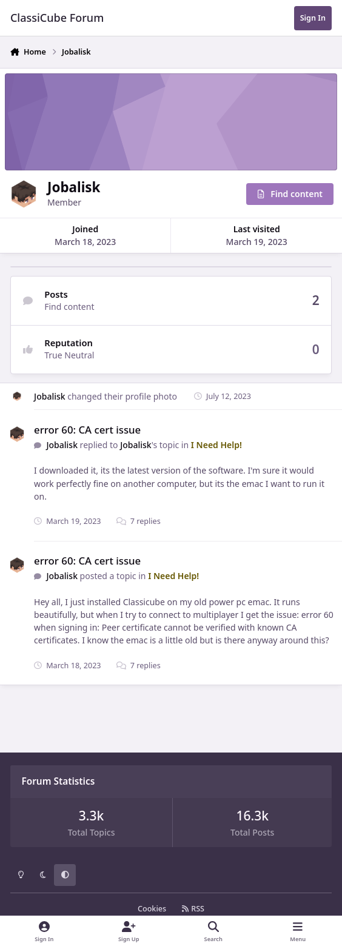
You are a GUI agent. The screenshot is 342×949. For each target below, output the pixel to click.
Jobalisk (49, 396)
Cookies (152, 909)
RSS (192, 909)
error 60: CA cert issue (87, 430)
